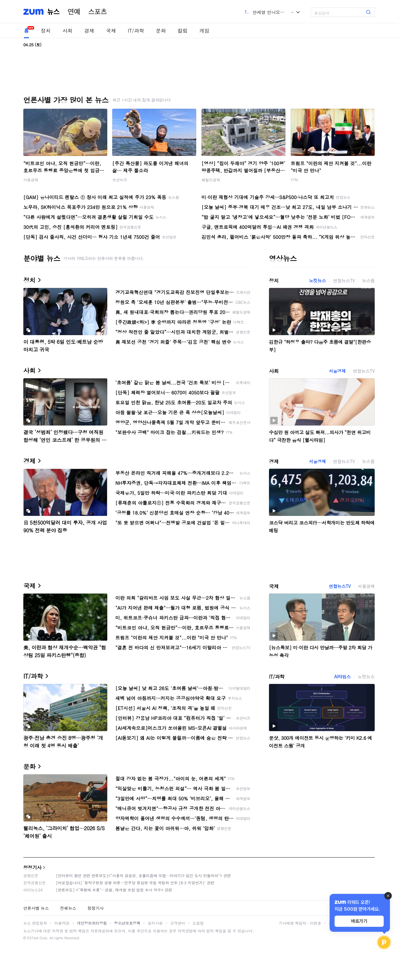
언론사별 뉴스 (36, 908)
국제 (111, 30)
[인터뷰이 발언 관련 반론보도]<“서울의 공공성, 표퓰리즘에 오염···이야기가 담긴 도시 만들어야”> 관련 (143, 875)
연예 (74, 12)
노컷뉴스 (317, 280)
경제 (89, 30)
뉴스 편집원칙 (35, 923)
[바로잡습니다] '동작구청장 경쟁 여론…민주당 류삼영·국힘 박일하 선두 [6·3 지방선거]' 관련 (135, 882)
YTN (294, 179)
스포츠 (97, 12)
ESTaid (32, 938)
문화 (161, 30)
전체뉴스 (68, 908)
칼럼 (182, 30)
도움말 (198, 923)
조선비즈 (119, 179)
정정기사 (32, 867)
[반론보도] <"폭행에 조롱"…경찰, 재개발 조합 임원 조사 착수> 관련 (114, 889)
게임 (204, 30)
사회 (67, 30)
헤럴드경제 (210, 179)
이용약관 (61, 923)
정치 (46, 30)
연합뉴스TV (344, 280)
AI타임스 (342, 676)
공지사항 (155, 923)
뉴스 (53, 12)
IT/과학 (136, 30)
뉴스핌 (368, 280)
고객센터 (177, 923)
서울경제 (30, 179)
